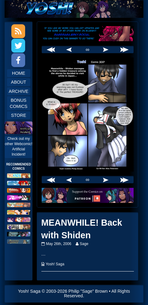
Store (18, 115)
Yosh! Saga (55, 264)
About (18, 82)
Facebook (18, 60)
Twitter (18, 46)
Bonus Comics (19, 103)
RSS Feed (18, 31)
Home (18, 73)
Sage (83, 244)
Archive (18, 91)
